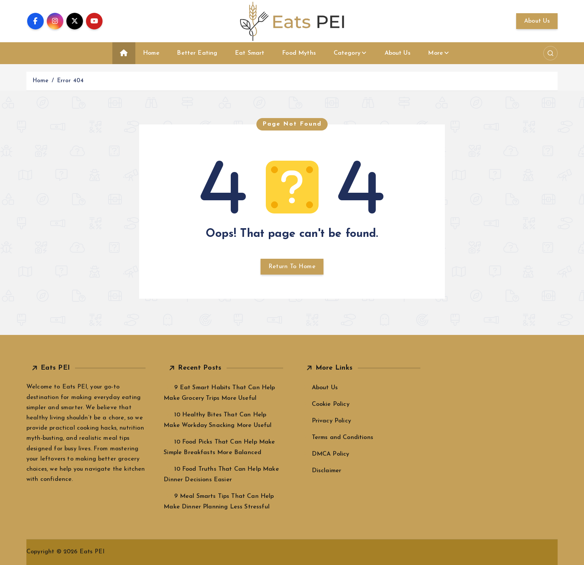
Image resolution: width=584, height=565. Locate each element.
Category (347, 53)
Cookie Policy (330, 404)
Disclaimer (327, 471)
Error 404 (70, 81)
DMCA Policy (330, 454)
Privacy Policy (331, 421)
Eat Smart (249, 53)
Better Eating (197, 53)
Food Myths (299, 53)
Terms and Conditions (342, 437)
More (435, 53)
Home (151, 53)
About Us (537, 21)
